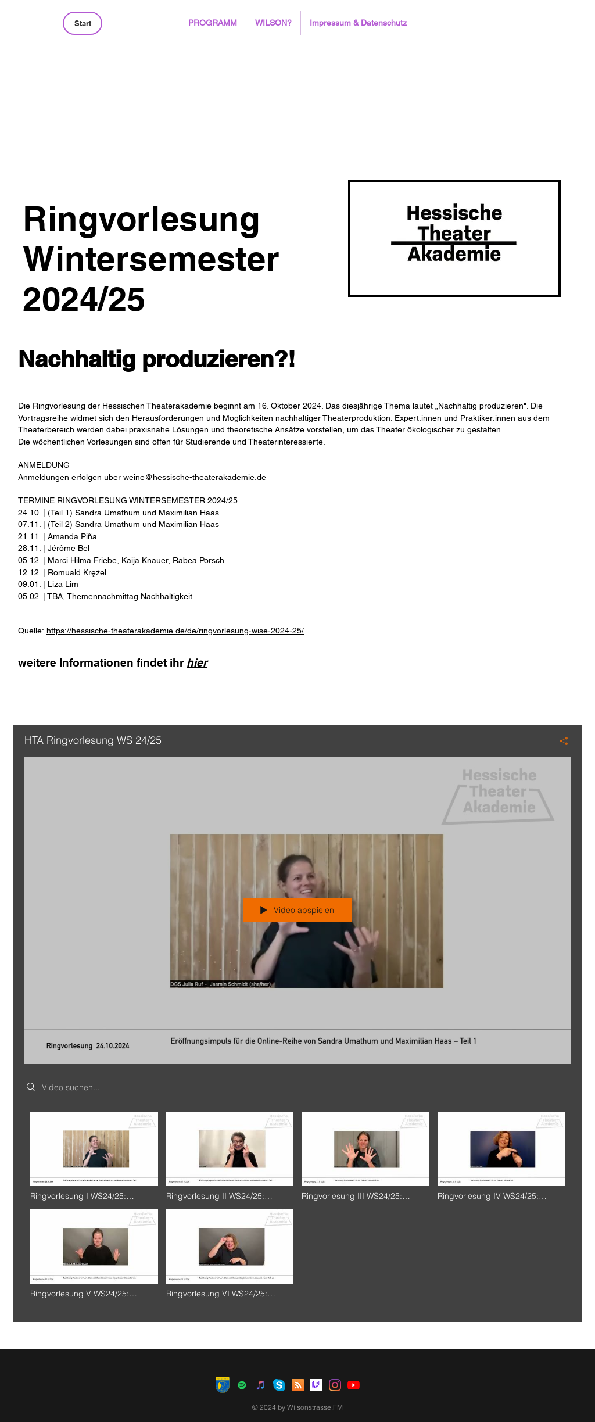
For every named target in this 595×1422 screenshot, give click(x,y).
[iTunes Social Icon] (261, 1385)
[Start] (82, 23)
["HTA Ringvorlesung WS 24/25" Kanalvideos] (297, 1208)
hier (197, 662)
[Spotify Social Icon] (242, 1385)
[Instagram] (335, 1385)
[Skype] (279, 1385)
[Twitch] (316, 1385)
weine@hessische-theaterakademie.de (194, 477)
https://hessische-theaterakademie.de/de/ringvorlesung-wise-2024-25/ (175, 630)
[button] (213, 23)
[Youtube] (353, 1385)
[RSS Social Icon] (298, 1385)
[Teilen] (559, 741)
